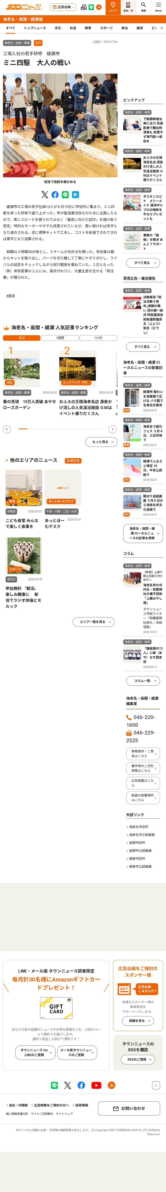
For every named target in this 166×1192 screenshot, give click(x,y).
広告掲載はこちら (142, 783)
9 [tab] (90, 428)
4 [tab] (48, 428)
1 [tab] (23, 428)
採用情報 (81, 1105)
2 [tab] (31, 428)
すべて (10, 28)
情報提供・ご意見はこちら (142, 753)
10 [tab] (99, 428)
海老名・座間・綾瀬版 (23, 19)
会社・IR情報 (18, 1105)
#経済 (10, 296)
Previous (7, 429)
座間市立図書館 (140, 851)
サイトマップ (64, 1113)
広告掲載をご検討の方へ (51, 1105)
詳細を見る (137, 1021)
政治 (124, 28)
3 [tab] (40, 428)
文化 (58, 28)
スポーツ (106, 28)
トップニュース (35, 28)
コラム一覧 (142, 681)
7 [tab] (74, 428)
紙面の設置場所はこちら (142, 797)
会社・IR (128, 10)
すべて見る (142, 263)
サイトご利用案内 (42, 1113)
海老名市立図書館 (142, 835)
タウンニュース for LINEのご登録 (34, 1052)
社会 (73, 28)
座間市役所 (137, 843)
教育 (88, 28)
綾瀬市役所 (137, 859)
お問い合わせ (133, 1108)
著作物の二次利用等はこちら (142, 768)
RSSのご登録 (137, 1059)
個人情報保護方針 (17, 1113)
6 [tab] (65, 428)
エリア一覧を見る (92, 622)
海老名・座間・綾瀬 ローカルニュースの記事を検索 (142, 533)
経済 (140, 28)
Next (112, 429)
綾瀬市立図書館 (140, 866)
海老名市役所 (138, 827)
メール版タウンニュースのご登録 (76, 1052)
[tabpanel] (60, 128)
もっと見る (100, 442)
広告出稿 (64, 7)
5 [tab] (57, 428)
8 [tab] (82, 428)
